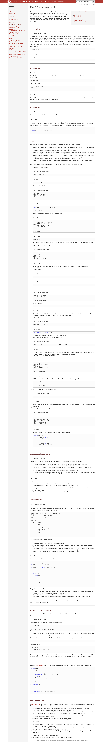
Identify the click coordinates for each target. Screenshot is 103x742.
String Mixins (13, 35)
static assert (39, 665)
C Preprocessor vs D (15, 24)
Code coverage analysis (16, 26)
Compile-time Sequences (16, 43)
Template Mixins (78, 23)
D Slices (11, 48)
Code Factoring (78, 20)
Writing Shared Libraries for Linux (17, 52)
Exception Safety (14, 27)
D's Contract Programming (17, 50)
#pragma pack (77, 16)
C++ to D (11, 22)
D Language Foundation (57, 740)
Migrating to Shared (15, 34)
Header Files (77, 14)
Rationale (12, 18)
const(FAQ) (12, 13)
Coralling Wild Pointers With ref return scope (17, 55)
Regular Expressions (15, 37)
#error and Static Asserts (80, 21)
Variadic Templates (15, 45)
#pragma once (77, 15)
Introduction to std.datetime (17, 30)
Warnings (12, 16)
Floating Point (13, 14)
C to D (11, 21)
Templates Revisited (15, 40)
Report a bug (82, 4)
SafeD (11, 38)
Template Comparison (15, 46)
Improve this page (90, 4)
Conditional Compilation (80, 19)
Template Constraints (15, 42)
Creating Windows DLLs (16, 57)
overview (12, 9)
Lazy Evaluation (14, 32)
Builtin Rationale (14, 19)
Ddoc (73, 740)
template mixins (35, 704)
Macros (76, 18)
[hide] (85, 11)
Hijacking (12, 29)
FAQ (10, 11)
